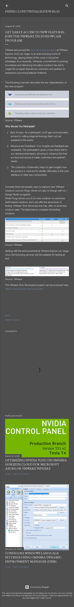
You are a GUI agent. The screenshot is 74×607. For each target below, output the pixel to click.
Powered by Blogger (37, 587)
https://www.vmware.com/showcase (24, 289)
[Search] (67, 5)
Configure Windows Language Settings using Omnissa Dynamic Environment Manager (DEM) (33, 557)
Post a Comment (21, 474)
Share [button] (7, 315)
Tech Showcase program (43, 50)
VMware (15, 320)
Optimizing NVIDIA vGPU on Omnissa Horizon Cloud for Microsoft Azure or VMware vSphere (36, 464)
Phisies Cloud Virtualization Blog (32, 11)
